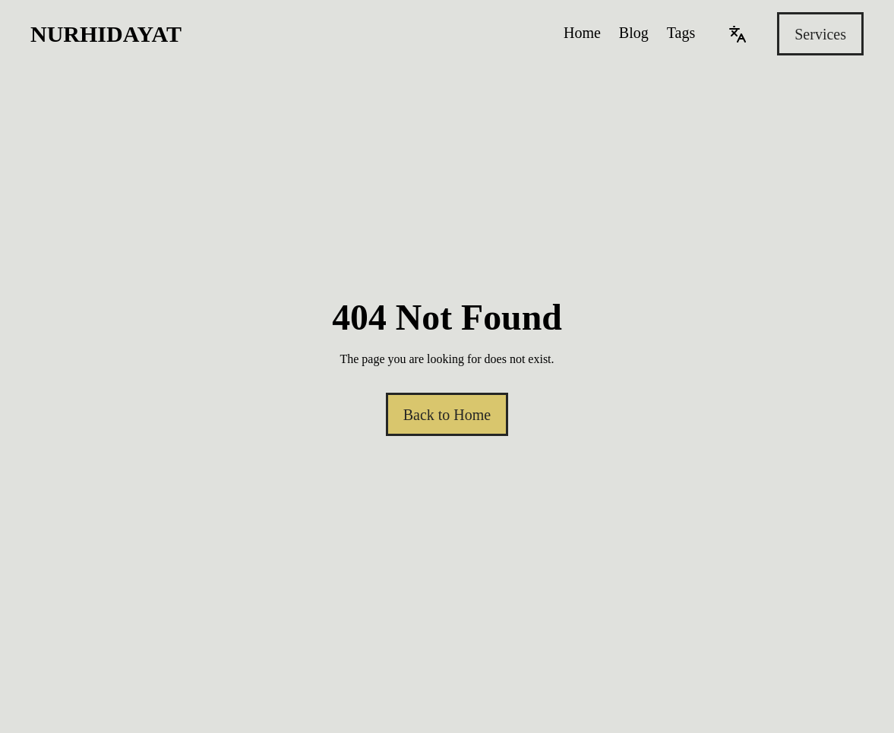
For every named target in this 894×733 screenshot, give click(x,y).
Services (820, 34)
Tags (681, 32)
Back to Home (447, 414)
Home (582, 32)
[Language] (737, 34)
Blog (634, 32)
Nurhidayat (106, 33)
